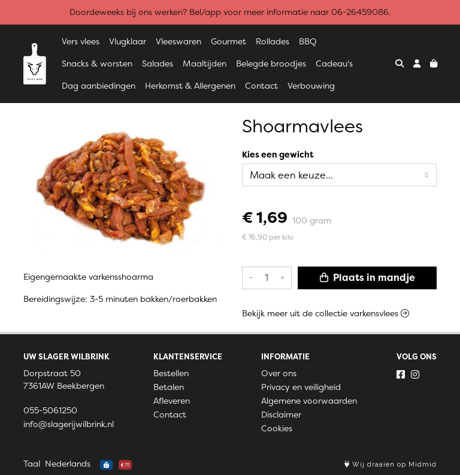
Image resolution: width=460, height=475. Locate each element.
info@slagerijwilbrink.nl (68, 424)
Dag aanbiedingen (98, 85)
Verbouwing (311, 85)
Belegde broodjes (271, 63)
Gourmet (228, 41)
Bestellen (171, 373)
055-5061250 (50, 410)
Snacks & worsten (97, 63)
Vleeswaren (178, 41)
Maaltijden (204, 63)
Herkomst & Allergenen (190, 85)
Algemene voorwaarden (309, 400)
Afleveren (171, 400)
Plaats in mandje (367, 277)
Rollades (272, 41)
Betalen (168, 387)
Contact (261, 85)
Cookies (276, 428)
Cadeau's (334, 63)
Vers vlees (80, 41)
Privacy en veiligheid (301, 387)
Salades (157, 63)
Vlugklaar (127, 41)
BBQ (308, 41)
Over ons (278, 373)
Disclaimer (281, 414)
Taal (31, 463)
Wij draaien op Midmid (390, 464)
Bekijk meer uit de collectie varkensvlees (325, 313)
